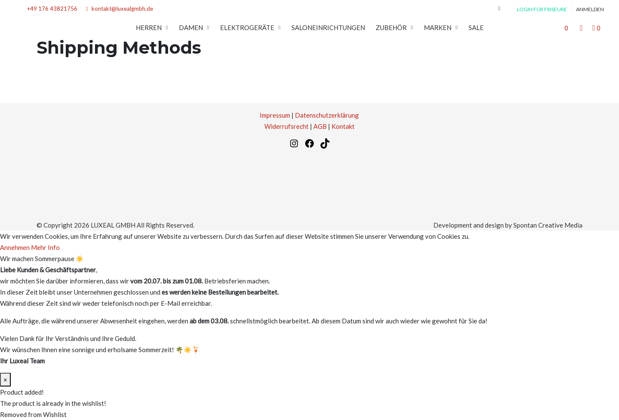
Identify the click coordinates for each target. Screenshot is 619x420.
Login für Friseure (542, 9)
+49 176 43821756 (50, 8)
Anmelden (590, 9)
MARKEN (437, 27)
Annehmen (15, 247)
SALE (476, 27)
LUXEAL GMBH (113, 225)
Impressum (275, 115)
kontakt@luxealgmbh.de (119, 8)
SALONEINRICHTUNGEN (328, 27)
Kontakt (343, 126)
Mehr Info (45, 247)
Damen (191, 27)
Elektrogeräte (247, 27)
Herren (149, 27)
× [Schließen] (5, 379)
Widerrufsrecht (286, 126)
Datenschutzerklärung (327, 115)
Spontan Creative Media (547, 225)
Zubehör (391, 27)
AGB (320, 126)
